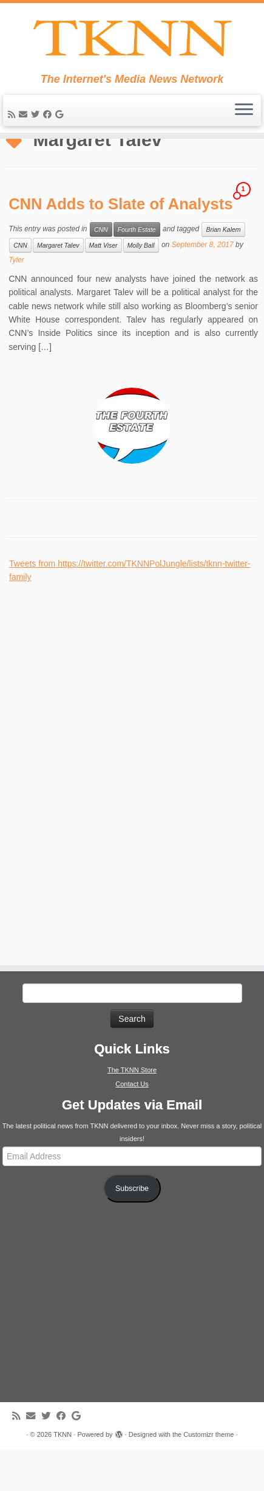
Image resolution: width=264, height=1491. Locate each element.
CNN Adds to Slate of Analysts (120, 245)
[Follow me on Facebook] (49, 128)
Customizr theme (208, 1475)
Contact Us (131, 1125)
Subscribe (132, 1229)
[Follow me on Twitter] (37, 128)
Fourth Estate (137, 270)
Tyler (16, 301)
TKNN (62, 1475)
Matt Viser (103, 286)
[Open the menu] (244, 124)
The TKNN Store (132, 1111)
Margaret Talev (58, 286)
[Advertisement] (100, 807)
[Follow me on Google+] (61, 128)
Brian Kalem (223, 270)
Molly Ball (141, 286)
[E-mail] (25, 128)
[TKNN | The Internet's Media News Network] (132, 44)
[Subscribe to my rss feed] (13, 128)
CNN (101, 270)
